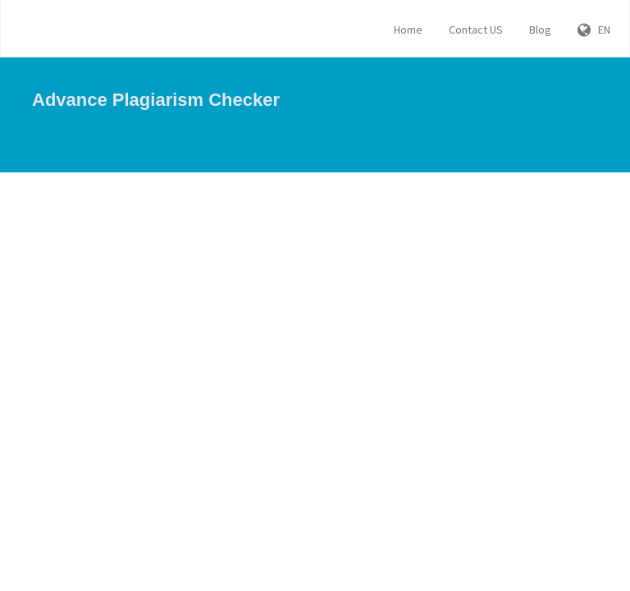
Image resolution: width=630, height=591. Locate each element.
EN (594, 29)
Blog (540, 29)
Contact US (476, 29)
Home (408, 29)
